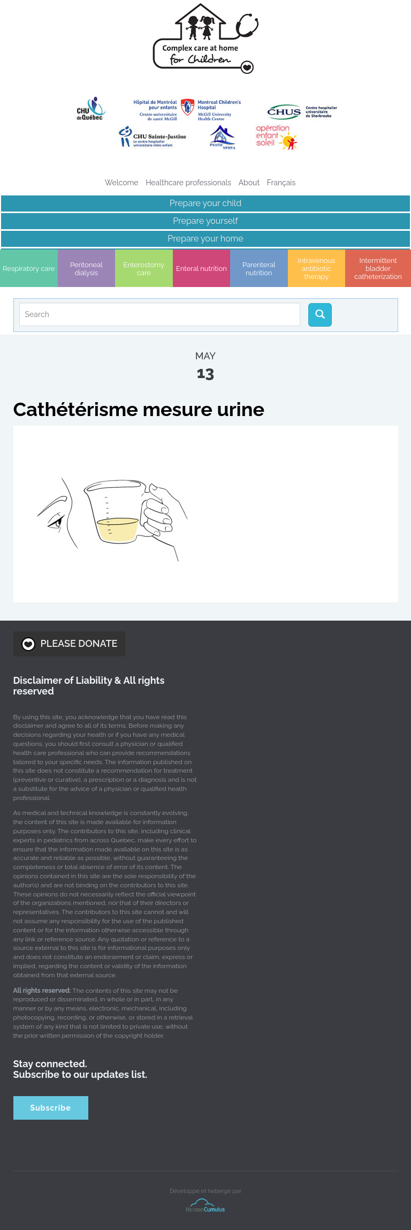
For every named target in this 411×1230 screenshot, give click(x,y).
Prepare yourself (205, 221)
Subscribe (50, 1108)
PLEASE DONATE (69, 644)
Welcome (122, 182)
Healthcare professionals (188, 182)
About (249, 182)
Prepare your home (205, 238)
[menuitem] (281, 182)
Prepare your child (205, 203)
